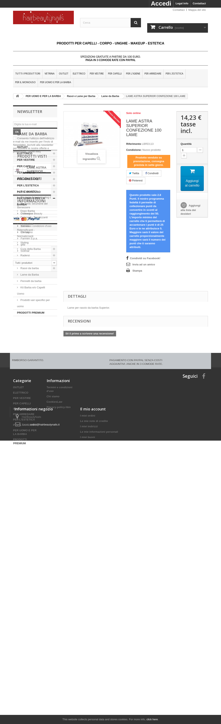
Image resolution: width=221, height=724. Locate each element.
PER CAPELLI (115, 73)
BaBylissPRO (28, 406)
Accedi (161, 3)
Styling (24, 274)
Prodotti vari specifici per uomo (33, 335)
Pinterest (136, 180)
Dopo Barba (27, 242)
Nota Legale (27, 510)
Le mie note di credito (94, 681)
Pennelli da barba (30, 312)
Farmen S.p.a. (29, 453)
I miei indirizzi (89, 687)
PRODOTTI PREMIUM (30, 344)
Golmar (24, 465)
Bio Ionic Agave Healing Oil (36, 412)
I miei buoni (87, 697)
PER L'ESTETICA (174, 73)
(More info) (34, 151)
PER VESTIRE (97, 73)
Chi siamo (26, 522)
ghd (22, 459)
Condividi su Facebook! (145, 258)
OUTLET (63, 73)
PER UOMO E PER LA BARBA (55, 82)
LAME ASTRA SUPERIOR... (36, 373)
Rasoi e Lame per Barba (35, 293)
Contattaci (199, 3)
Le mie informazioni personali (99, 692)
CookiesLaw (54, 611)
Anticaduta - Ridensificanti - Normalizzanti (26, 262)
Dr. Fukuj (26, 434)
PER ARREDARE (152, 73)
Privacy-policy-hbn (59, 616)
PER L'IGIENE (133, 73)
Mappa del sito (197, 9)
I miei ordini (87, 676)
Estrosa (25, 440)
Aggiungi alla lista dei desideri (190, 209)
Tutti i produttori (27, 73)
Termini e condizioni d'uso (35, 516)
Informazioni (31, 492)
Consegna (26, 504)
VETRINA (50, 73)
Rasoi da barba (29, 300)
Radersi (25, 287)
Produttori (29, 394)
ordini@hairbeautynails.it (45, 685)
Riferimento (133, 143)
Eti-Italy (25, 446)
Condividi (152, 173)
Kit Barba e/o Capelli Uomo (31, 322)
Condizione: (134, 149)
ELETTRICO (79, 73)
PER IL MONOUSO (25, 82)
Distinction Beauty (31, 428)
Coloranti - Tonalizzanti (34, 249)
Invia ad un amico (143, 264)
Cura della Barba (30, 280)
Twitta (134, 173)
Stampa (137, 270)
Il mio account (93, 669)
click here (152, 719)
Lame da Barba (29, 306)
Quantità (186, 143)
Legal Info (182, 3)
